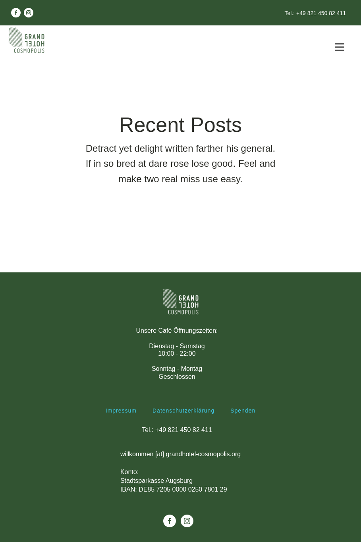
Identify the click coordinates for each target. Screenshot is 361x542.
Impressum (121, 411)
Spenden (242, 411)
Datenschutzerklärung (183, 411)
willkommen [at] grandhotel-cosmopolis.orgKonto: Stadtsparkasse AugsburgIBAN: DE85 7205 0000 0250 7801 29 (180, 472)
